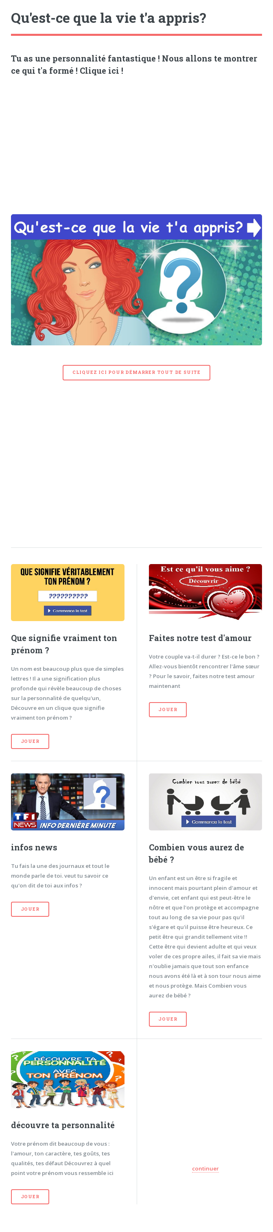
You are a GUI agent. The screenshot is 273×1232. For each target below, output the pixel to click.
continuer (205, 1168)
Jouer (30, 741)
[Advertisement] (136, 142)
